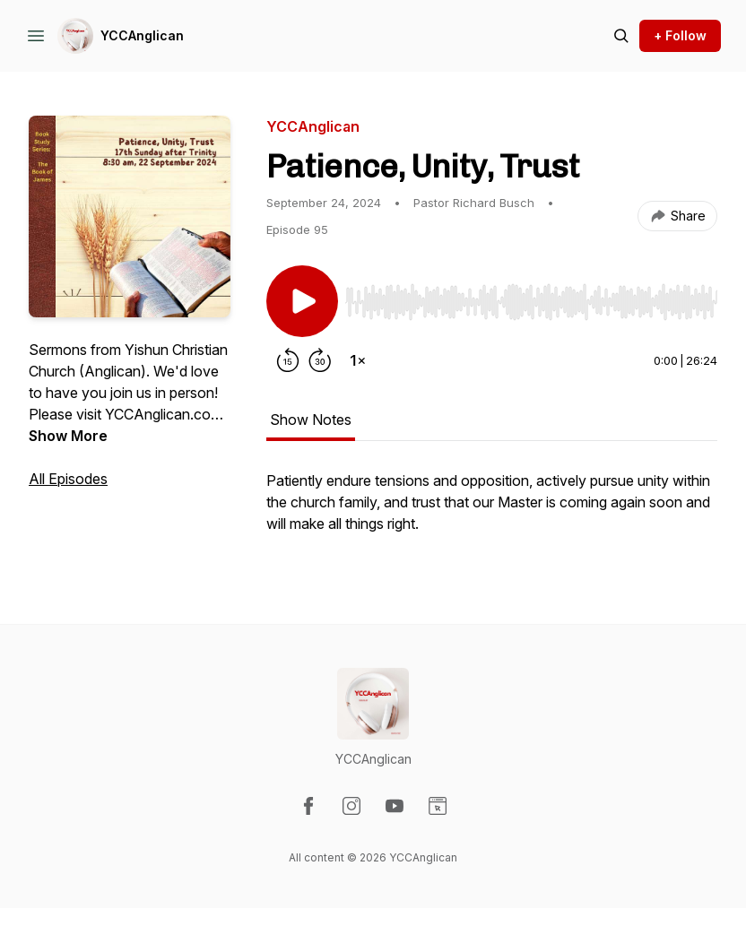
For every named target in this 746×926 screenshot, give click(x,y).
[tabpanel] (491, 511)
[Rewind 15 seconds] (287, 360)
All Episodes (68, 479)
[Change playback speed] (358, 360)
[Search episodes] (621, 36)
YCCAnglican (142, 35)
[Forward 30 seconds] (320, 360)
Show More (68, 436)
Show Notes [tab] (310, 419)
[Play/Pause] (302, 301)
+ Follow (680, 35)
